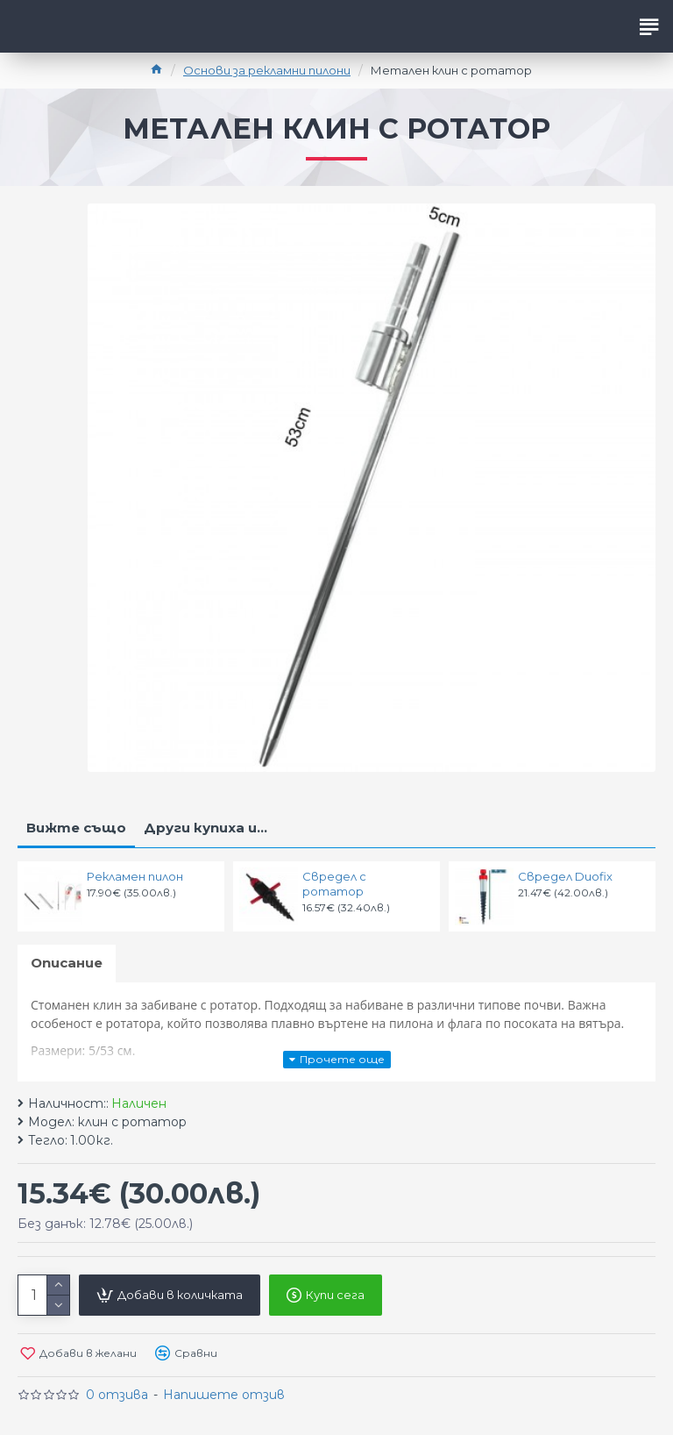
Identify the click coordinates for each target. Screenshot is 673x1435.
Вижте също (76, 827)
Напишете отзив (224, 1395)
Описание (67, 962)
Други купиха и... (205, 827)
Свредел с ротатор (334, 883)
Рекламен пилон (135, 876)
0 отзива (117, 1395)
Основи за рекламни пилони (267, 70)
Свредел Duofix (565, 876)
